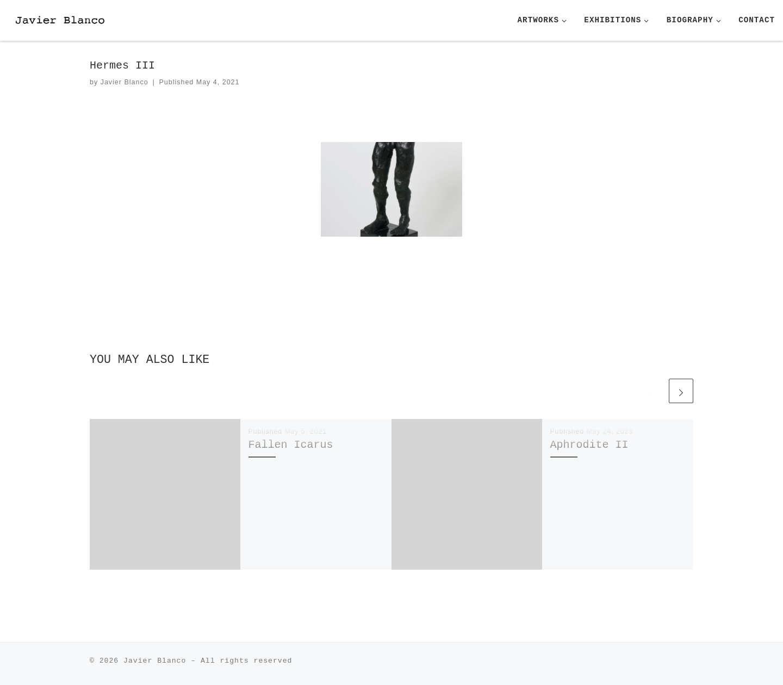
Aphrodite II (589, 445)
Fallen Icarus (290, 445)
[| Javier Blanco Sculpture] (76, 20)
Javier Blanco (124, 82)
